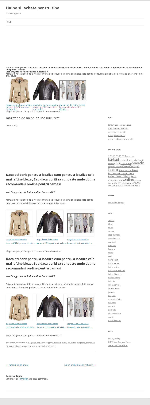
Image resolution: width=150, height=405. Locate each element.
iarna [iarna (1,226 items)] (135, 170)
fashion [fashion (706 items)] (119, 166)
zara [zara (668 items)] (138, 185)
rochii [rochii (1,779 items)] (137, 183)
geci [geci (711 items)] (137, 166)
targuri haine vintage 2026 (119, 124)
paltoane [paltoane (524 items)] (137, 180)
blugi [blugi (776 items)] (128, 160)
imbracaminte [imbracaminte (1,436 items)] (125, 173)
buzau (64, 342)
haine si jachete (115, 274)
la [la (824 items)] (126, 176)
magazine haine (35, 342)
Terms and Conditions (118, 345)
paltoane (112, 302)
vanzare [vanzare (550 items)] (128, 185)
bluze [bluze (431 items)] (133, 160)
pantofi (111, 306)
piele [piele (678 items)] (124, 183)
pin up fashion (114, 313)
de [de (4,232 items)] (142, 162)
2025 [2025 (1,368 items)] (117, 156)
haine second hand (116, 270)
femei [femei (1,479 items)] (126, 166)
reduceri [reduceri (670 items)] (130, 183)
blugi (110, 224)
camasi (111, 231)
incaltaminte (113, 288)
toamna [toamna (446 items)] (122, 185)
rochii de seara (114, 320)
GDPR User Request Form (119, 342)
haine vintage (114, 277)
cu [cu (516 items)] (130, 163)
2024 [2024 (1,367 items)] (111, 156)
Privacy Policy (114, 338)
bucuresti (56, 342)
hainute (111, 281)
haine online (113, 267)
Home (8, 22)
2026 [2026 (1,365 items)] (123, 156)
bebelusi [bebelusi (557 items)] (122, 160)
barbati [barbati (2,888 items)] (113, 159)
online (32, 346)
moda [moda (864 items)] (121, 179)
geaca (110, 252)
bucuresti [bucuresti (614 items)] (139, 160)
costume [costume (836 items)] (125, 163)
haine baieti (113, 259)
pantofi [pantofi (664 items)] (111, 183)
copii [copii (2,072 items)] (117, 163)
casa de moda (114, 234)
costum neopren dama (118, 128)
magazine (81, 342)
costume (112, 245)
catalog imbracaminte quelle (120, 139)
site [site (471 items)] (117, 185)
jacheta (111, 292)
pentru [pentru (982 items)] (118, 183)
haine (73, 342)
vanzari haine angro (17, 364)
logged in (23, 378)
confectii (112, 242)
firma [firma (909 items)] (132, 166)
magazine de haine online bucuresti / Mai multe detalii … (72, 106)
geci (110, 256)
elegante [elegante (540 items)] (111, 166)
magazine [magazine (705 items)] (113, 180)
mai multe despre (116, 202)
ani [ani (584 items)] (133, 156)
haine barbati (114, 263)
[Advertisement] (28, 47)
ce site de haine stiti (116, 132)
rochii (110, 317)
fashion (111, 249)
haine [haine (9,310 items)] (113, 170)
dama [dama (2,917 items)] (135, 163)
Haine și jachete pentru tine (32, 8)
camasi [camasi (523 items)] (111, 163)
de (69, 342)
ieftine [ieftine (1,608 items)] (112, 173)
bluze (110, 227)
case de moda (114, 238)
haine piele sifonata (116, 135)
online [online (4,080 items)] (129, 179)
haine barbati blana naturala (80, 364)
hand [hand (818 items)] (129, 170)
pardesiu (112, 309)
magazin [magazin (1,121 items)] (131, 176)
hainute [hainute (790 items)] (123, 170)
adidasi (111, 220)
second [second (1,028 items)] (112, 185)
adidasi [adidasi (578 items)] (129, 156)
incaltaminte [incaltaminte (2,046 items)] (116, 176)
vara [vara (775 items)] (134, 185)
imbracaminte (114, 284)
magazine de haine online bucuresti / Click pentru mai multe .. (19, 106)
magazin (112, 295)
